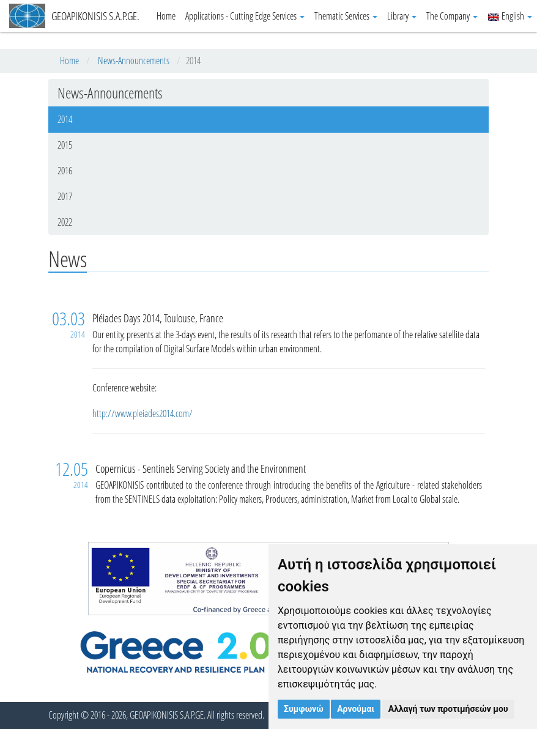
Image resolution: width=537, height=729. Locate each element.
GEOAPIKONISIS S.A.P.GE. (74, 16)
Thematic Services (345, 16)
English (509, 16)
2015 (64, 145)
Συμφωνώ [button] (304, 709)
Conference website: (125, 387)
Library (402, 16)
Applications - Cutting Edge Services (245, 16)
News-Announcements (133, 60)
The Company (452, 16)
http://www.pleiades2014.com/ (142, 413)
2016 (64, 170)
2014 (64, 119)
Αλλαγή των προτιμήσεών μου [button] (448, 709)
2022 (64, 222)
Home (166, 16)
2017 (64, 196)
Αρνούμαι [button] (355, 709)
